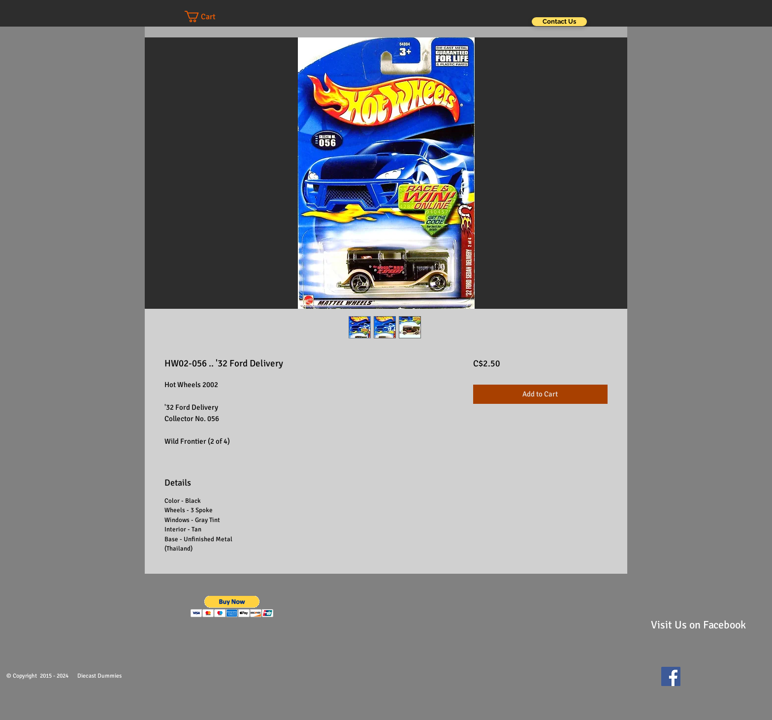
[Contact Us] (559, 21)
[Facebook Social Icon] (670, 676)
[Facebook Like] (709, 681)
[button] (210, 16)
